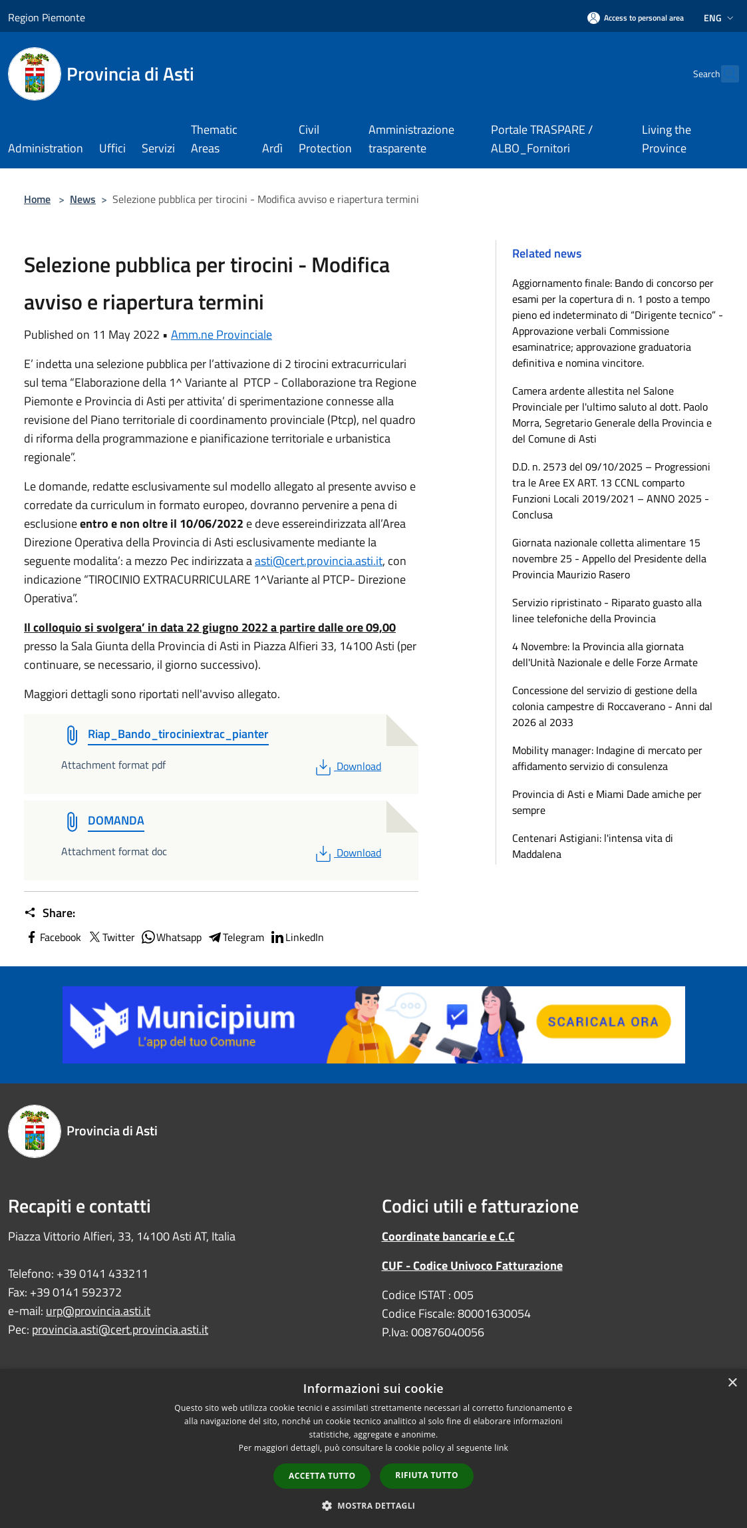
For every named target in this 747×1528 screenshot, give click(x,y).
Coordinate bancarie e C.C (448, 1236)
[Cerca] (723, 74)
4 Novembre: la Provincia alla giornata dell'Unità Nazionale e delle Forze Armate (605, 654)
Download (347, 766)
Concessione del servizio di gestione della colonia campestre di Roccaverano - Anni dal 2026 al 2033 (612, 706)
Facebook (52, 937)
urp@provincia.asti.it (98, 1311)
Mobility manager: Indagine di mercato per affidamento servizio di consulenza (607, 758)
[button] (374, 1505)
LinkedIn (296, 937)
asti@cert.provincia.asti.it (318, 561)
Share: (49, 913)
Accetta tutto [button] (322, 1475)
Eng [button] (720, 18)
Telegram (235, 937)
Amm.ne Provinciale (221, 334)
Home (37, 199)
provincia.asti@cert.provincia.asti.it (120, 1329)
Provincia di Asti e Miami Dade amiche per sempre (607, 802)
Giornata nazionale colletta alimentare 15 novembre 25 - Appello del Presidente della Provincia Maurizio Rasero (609, 558)
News (83, 199)
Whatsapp (171, 937)
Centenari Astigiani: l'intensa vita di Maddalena (592, 846)
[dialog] (373, 1448)
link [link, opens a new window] (501, 1447)
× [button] (732, 1383)
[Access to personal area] (635, 17)
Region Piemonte (46, 17)
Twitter (110, 937)
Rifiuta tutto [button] (426, 1475)
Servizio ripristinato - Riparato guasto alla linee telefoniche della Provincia (607, 610)
